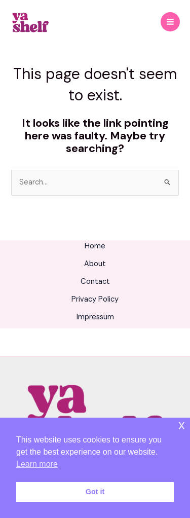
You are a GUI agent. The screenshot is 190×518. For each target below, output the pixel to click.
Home (95, 246)
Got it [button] (95, 492)
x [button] (181, 425)
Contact (95, 281)
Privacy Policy (95, 299)
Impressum (95, 317)
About (95, 264)
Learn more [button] (37, 464)
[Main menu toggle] (170, 21)
